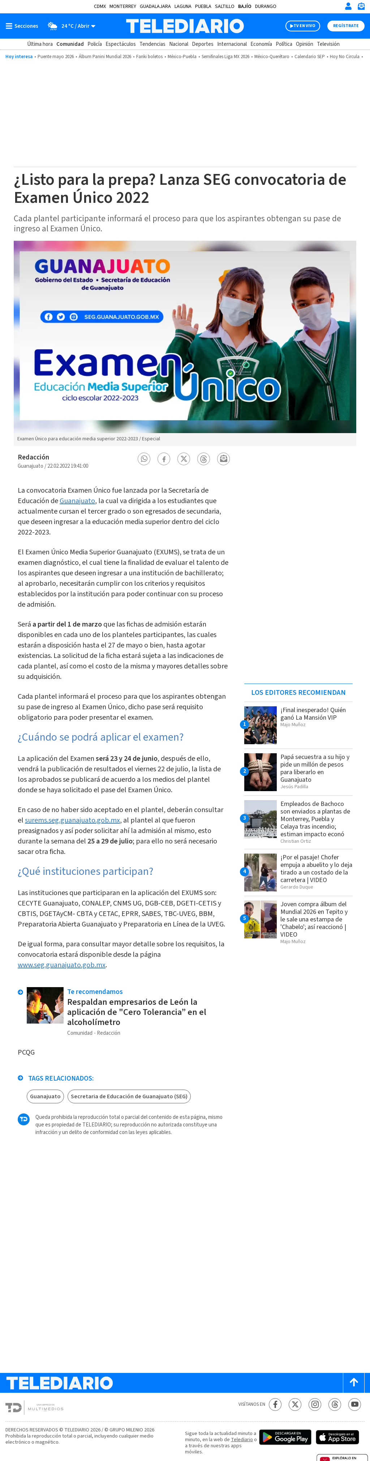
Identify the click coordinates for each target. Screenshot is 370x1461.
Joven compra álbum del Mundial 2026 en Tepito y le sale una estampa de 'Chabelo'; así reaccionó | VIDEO (314, 919)
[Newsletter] (361, 8)
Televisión (328, 44)
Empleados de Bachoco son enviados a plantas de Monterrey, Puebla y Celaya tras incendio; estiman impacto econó (315, 819)
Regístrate (346, 26)
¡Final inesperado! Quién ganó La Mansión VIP (313, 714)
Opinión (304, 44)
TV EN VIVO (304, 26)
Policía (94, 44)
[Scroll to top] (354, 1383)
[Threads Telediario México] (334, 1404)
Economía (261, 44)
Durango (265, 6)
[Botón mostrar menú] (23, 26)
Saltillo (225, 6)
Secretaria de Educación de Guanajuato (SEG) (129, 1096)
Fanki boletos (149, 56)
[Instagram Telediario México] (315, 1404)
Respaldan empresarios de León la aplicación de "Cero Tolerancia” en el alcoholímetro (136, 1012)
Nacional (178, 44)
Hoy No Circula (345, 56)
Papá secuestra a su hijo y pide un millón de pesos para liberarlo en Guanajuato (314, 768)
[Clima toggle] (69, 26)
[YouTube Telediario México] (354, 1404)
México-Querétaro (271, 56)
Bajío (244, 6)
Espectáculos (121, 44)
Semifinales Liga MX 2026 (225, 56)
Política (284, 44)
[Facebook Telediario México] (275, 1404)
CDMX (100, 6)
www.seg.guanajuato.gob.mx (62, 965)
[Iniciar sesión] (348, 6)
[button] (144, 458)
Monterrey (122, 6)
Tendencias (152, 44)
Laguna (183, 6)
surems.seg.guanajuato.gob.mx (72, 820)
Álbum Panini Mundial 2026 (105, 56)
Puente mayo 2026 (56, 56)
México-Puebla (182, 56)
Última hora (40, 44)
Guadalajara (155, 6)
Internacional (232, 44)
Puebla (203, 6)
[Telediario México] (185, 26)
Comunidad (70, 44)
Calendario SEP (309, 56)
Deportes (203, 44)
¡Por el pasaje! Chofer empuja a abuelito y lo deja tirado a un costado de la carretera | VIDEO (316, 869)
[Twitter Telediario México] (295, 1404)
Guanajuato (77, 501)
